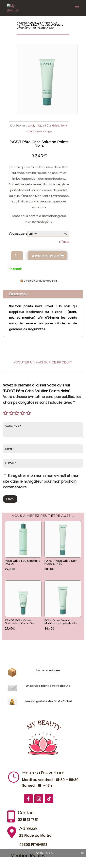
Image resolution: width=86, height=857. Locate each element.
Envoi (10, 499)
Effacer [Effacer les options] (64, 242)
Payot (47, 22)
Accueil (22, 22)
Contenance (18, 234)
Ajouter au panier (45, 256)
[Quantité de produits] (17, 255)
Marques (35, 22)
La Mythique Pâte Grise (37, 24)
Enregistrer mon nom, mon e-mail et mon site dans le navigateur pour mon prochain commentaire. (41, 481)
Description (18, 294)
